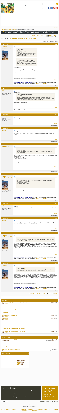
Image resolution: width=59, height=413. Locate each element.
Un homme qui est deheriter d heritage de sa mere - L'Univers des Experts (14, 302)
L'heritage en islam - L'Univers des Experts (9, 305)
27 (47, 35)
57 (57, 409)
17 (43, 35)
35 (33, 409)
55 (55, 409)
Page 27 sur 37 (33, 35)
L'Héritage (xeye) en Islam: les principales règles (22, 38)
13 (10, 409)
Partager (55, 79)
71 (36, 410)
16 (13, 409)
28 (49, 35)
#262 (56, 88)
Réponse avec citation (53, 85)
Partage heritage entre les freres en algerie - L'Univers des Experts (13, 328)
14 (11, 409)
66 (31, 410)
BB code (18, 355)
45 (44, 409)
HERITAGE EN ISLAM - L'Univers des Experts (9, 309)
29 (50, 35)
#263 (56, 114)
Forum (3, 29)
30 (28, 409)
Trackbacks (19, 362)
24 (22, 409)
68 (33, 410)
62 (26, 410)
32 (30, 409)
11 (8, 409)
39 (38, 409)
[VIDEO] (18, 359)
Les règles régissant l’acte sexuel (7, 342)
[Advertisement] (36, 17)
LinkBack (44, 41)
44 (43, 409)
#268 (56, 218)
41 (40, 409)
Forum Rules (19, 366)
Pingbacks (19, 363)
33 (31, 409)
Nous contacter (42, 401)
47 (46, 409)
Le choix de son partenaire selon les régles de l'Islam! (11, 349)
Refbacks (19, 364)
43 (42, 409)
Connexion (56, 27)
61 (25, 410)
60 (24, 410)
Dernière (56, 35)
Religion (14, 29)
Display (56, 41)
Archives (51, 401)
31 (29, 409)
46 (45, 409)
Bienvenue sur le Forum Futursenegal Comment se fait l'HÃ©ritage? (13, 331)
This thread (6, 303)
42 (41, 409)
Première (38, 35)
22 (20, 409)
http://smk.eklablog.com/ (41, 83)
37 (36, 409)
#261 (56, 44)
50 (49, 409)
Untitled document (5, 312)
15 (12, 409)
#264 (56, 128)
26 (46, 35)
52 (52, 409)
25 (44, 293)
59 (23, 410)
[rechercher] (28, 5)
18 (15, 409)
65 (30, 410)
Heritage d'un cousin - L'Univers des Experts (9, 315)
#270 (56, 263)
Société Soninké (9, 29)
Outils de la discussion (50, 41)
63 (27, 410)
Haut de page (55, 401)
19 (16, 409)
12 (9, 409)
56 (56, 409)
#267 (56, 203)
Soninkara (47, 401)
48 (47, 409)
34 (32, 409)
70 (35, 410)
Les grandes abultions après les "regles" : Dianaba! (10, 339)
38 (37, 409)
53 (53, 409)
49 (48, 409)
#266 (56, 173)
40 (39, 409)
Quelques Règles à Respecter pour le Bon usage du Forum (12, 346)
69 (34, 410)
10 (7, 409)
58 (22, 410)
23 (21, 409)
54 (54, 409)
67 (32, 410)
